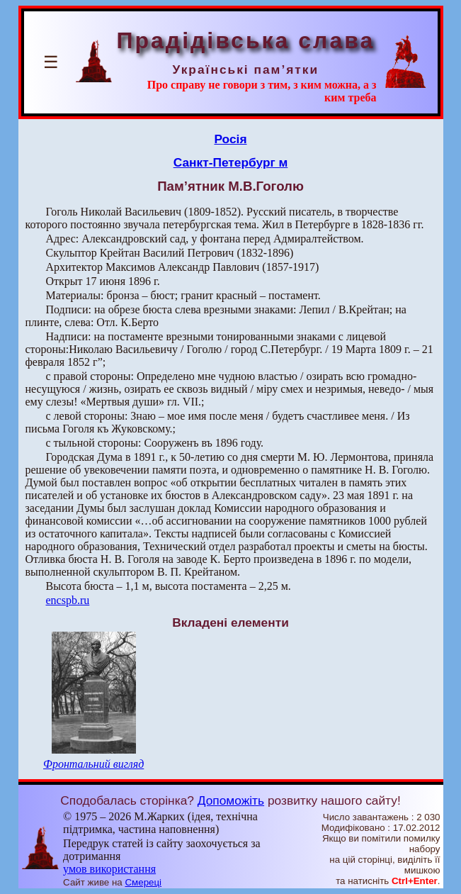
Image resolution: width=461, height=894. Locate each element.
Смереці (143, 882)
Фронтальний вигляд (93, 764)
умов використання (109, 869)
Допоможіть (231, 800)
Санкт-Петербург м (230, 162)
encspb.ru (68, 600)
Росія (230, 139)
